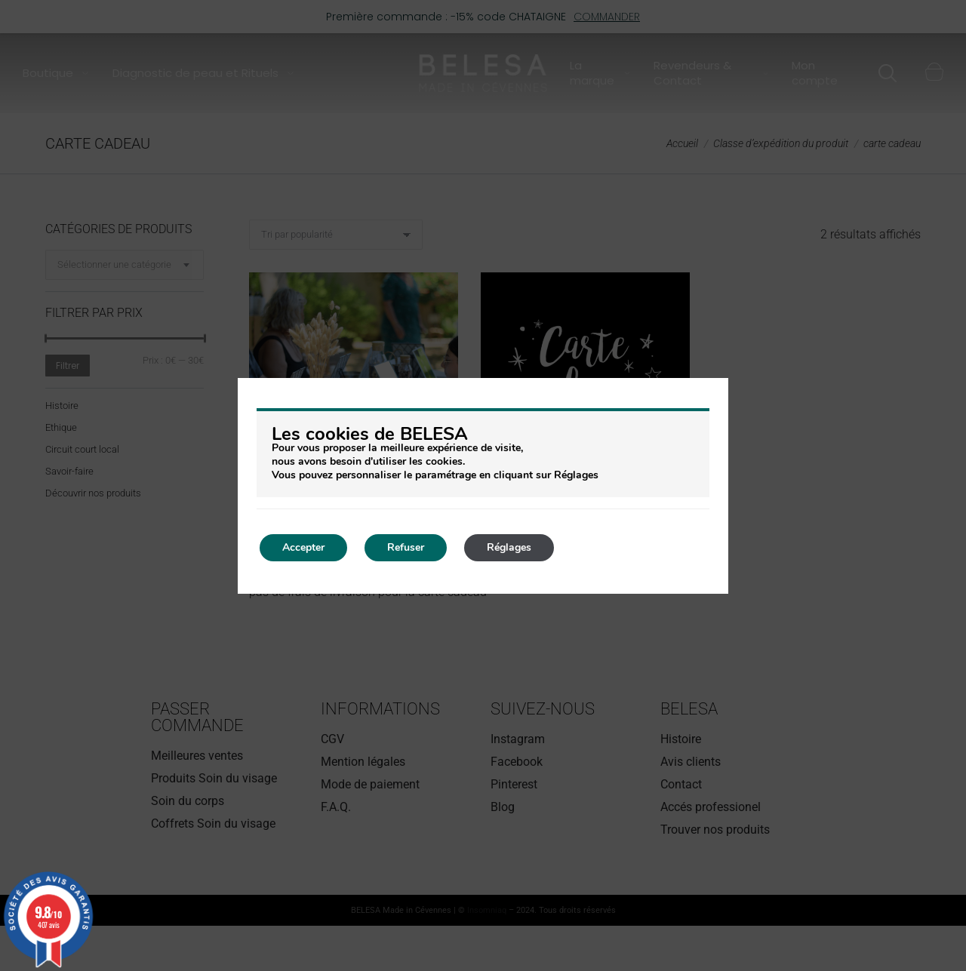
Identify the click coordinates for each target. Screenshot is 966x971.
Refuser (405, 547)
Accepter (303, 547)
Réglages (509, 547)
